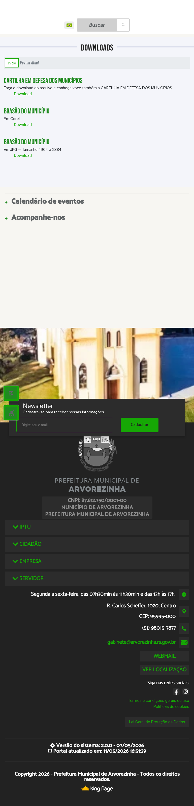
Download (23, 93)
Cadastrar (139, 424)
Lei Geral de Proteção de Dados (157, 722)
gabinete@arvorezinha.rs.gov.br (141, 642)
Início (12, 62)
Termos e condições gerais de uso (158, 700)
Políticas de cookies (171, 706)
